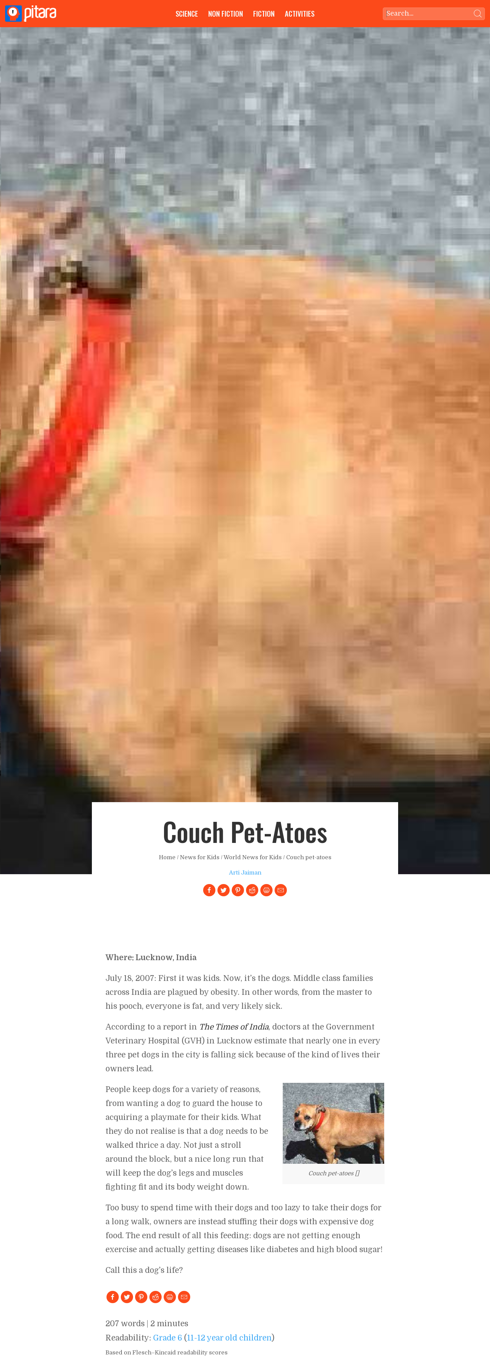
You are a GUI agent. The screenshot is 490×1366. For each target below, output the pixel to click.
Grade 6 (167, 1337)
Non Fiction (225, 13)
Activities (299, 13)
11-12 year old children (229, 1337)
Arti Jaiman (245, 872)
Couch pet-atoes (308, 857)
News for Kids (199, 857)
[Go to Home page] (30, 13)
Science (187, 13)
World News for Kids (253, 857)
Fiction (264, 13)
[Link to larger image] (333, 1123)
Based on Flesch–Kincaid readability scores (166, 1352)
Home (167, 857)
